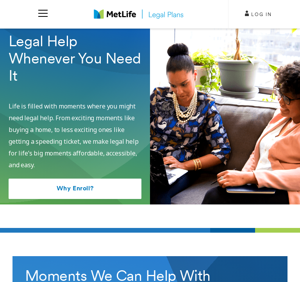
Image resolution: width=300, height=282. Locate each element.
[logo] (139, 14)
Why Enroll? (75, 189)
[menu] (43, 14)
